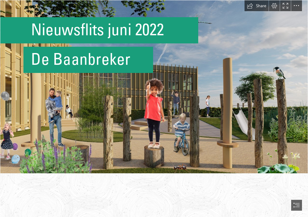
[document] (154, 108)
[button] (257, 5)
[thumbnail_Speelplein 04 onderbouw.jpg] (154, 87)
